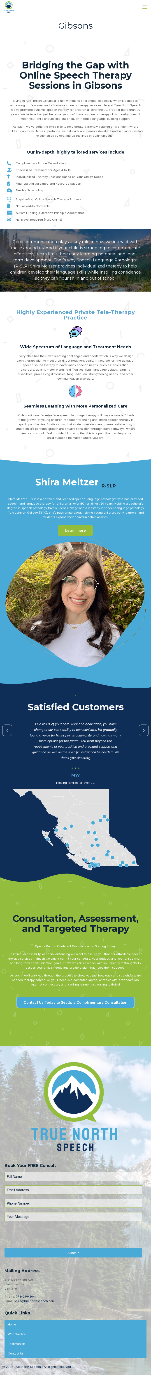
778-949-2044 (26, 1296)
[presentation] (73, 1234)
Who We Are (17, 1334)
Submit (73, 1252)
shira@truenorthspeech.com (34, 1301)
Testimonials (17, 1344)
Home (12, 1324)
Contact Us (16, 1353)
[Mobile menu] (145, 7)
